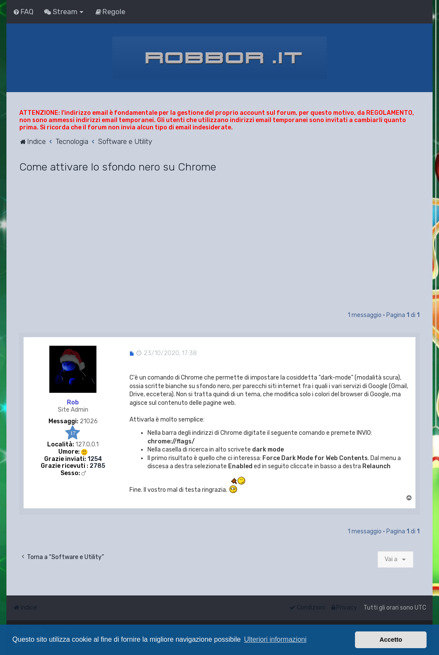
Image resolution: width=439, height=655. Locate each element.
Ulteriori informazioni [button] (275, 639)
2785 (97, 466)
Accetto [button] (390, 639)
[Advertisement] (219, 246)
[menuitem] (23, 11)
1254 (94, 459)
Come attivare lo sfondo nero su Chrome (117, 166)
